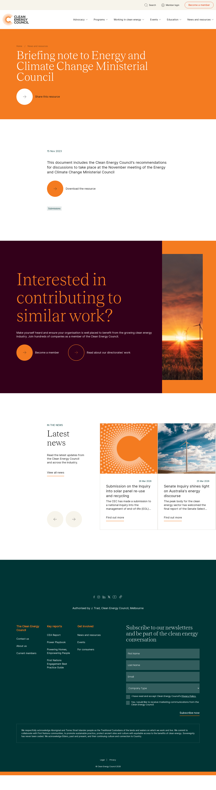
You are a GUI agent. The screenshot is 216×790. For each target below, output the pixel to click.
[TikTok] (121, 597)
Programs (101, 20)
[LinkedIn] (103, 596)
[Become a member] (40, 352)
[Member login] (170, 5)
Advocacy (80, 20)
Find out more (115, 518)
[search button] (150, 5)
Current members (26, 653)
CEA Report (54, 634)
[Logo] (108, 581)
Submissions (54, 208)
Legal (102, 760)
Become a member (199, 4)
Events (155, 20)
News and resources (200, 20)
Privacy (113, 760)
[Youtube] (114, 597)
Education (174, 20)
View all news (55, 473)
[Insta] (98, 597)
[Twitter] (109, 597)
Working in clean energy (129, 20)
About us (21, 645)
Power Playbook (56, 642)
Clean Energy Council (107, 766)
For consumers (85, 649)
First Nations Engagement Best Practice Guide (57, 664)
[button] (55, 519)
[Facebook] (94, 597)
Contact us (22, 638)
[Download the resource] (73, 189)
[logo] (15, 19)
